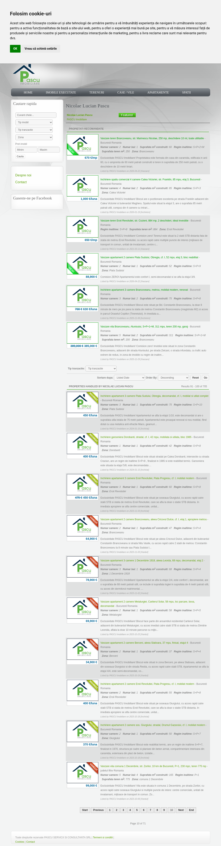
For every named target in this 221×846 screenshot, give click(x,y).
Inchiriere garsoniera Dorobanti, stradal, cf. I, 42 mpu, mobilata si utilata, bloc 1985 (145, 437)
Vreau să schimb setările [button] (41, 48)
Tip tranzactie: (76, 368)
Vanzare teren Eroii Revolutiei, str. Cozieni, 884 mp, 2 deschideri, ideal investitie (144, 220)
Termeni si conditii (103, 837)
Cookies (19, 841)
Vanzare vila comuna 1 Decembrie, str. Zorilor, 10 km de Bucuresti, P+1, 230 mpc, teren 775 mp (153, 766)
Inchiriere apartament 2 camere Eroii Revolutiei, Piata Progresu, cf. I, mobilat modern (147, 683)
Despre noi (23, 175)
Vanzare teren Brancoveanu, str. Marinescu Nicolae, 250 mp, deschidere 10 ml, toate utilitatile (152, 138)
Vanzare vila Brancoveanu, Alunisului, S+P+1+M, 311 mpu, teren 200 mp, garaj (144, 326)
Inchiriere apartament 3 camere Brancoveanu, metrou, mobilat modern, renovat (144, 289)
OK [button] (15, 48)
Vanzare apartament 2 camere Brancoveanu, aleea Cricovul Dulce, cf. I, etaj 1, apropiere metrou (153, 519)
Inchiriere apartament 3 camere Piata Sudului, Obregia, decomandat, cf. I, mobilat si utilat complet (154, 396)
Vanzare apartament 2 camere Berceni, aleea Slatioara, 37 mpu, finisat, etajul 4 (144, 642)
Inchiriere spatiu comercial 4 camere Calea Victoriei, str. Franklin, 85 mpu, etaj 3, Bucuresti (150, 179)
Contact (21, 182)
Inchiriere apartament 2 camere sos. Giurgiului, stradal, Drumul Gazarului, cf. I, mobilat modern (152, 725)
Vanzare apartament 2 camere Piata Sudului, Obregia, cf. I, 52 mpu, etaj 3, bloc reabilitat (149, 257)
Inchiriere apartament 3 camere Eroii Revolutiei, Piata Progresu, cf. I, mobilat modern (147, 478)
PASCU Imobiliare (77, 119)
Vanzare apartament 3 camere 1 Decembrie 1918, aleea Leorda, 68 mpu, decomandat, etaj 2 (151, 560)
